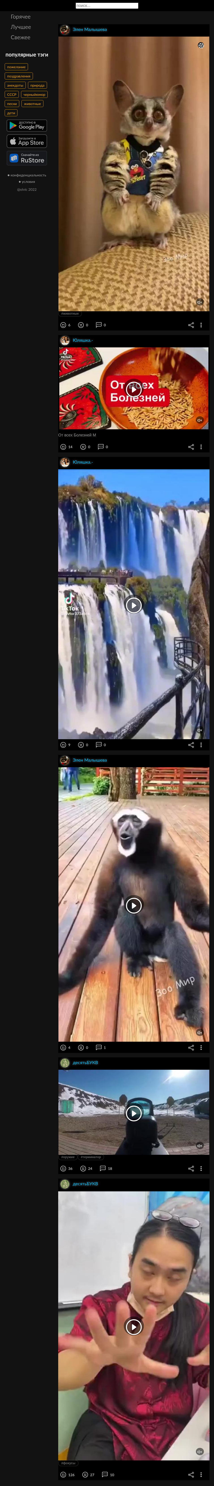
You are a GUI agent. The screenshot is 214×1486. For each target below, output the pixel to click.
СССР (11, 94)
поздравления (18, 76)
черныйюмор (34, 94)
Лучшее (21, 26)
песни (12, 103)
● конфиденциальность (27, 175)
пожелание (16, 67)
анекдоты (15, 85)
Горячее (21, 16)
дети (11, 113)
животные (32, 103)
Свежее (20, 37)
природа (37, 85)
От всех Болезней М (77, 435)
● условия (27, 181)
